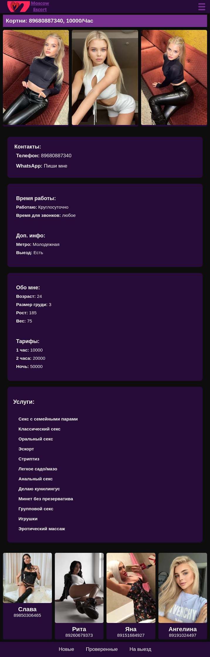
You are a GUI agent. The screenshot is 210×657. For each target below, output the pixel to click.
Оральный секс (35, 438)
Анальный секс (35, 478)
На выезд (140, 649)
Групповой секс (35, 508)
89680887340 (56, 155)
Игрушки (28, 518)
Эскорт (26, 448)
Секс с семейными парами (48, 418)
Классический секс (39, 428)
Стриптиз (28, 458)
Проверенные (102, 649)
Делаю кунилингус (39, 488)
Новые (66, 649)
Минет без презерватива (45, 498)
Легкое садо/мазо (37, 468)
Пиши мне (55, 166)
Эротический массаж (41, 528)
